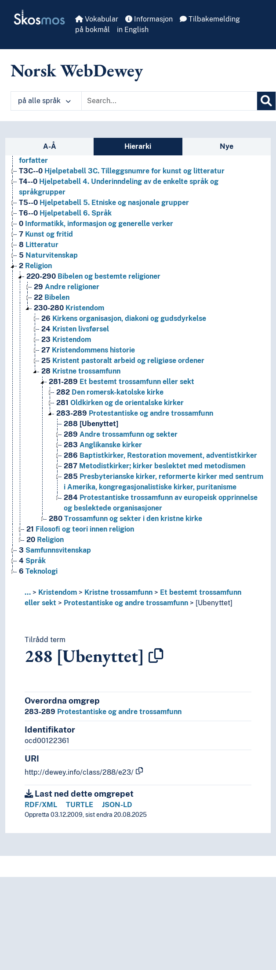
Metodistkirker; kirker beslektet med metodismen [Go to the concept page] (154, 466)
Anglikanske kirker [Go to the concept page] (103, 445)
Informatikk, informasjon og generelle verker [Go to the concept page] (96, 223)
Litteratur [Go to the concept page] (38, 245)
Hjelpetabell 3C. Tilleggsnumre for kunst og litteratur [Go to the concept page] (122, 171)
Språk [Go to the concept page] (32, 561)
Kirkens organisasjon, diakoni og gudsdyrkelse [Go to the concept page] (123, 318)
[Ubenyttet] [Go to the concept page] (91, 424)
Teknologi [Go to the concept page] (38, 571)
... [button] (28, 592)
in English (133, 29)
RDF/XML (41, 805)
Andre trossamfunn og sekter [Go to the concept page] (121, 434)
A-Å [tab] (49, 146)
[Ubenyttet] (214, 603)
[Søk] (266, 101)
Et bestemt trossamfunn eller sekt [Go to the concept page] (121, 381)
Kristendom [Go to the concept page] (69, 308)
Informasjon (149, 19)
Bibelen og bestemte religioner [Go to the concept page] (93, 276)
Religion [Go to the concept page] (35, 266)
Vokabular (96, 19)
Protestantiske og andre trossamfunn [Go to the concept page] (134, 413)
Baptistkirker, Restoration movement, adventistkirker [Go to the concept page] (160, 455)
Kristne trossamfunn (118, 592)
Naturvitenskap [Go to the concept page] (48, 255)
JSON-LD (117, 805)
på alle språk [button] (44, 101)
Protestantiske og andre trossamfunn (126, 603)
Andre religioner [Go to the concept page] (66, 287)
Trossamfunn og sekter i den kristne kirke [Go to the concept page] (125, 518)
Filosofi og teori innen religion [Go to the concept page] (80, 529)
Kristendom (57, 592)
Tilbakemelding (210, 19)
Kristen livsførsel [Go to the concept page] (75, 329)
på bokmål (92, 29)
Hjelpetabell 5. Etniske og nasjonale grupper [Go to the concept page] (104, 202)
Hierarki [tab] (137, 146)
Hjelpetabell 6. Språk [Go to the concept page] (65, 213)
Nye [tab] (226, 146)
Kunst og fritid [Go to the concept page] (46, 234)
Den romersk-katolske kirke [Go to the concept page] (109, 392)
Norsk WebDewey (77, 70)
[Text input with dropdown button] (169, 101)
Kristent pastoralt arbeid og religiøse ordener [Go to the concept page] (122, 360)
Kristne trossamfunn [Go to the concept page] (80, 371)
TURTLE (79, 805)
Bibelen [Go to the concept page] (51, 297)
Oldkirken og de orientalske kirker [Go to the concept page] (120, 403)
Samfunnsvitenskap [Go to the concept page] (55, 550)
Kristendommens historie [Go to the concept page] (88, 350)
